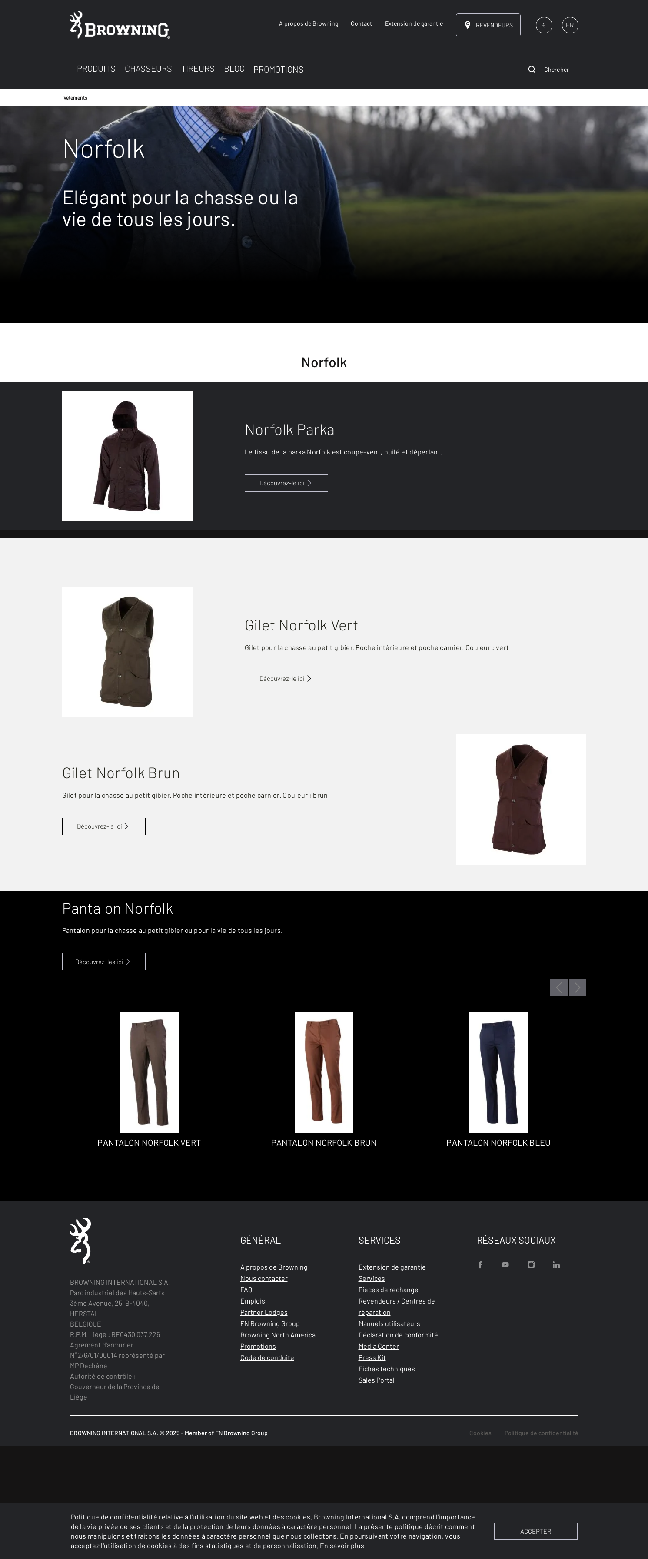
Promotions (258, 1459)
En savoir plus (342, 1545)
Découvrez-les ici (103, 1074)
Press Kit (372, 1470)
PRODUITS (96, 68)
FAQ (246, 1402)
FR (570, 25)
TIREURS (198, 68)
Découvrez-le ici (286, 483)
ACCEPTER (535, 1531)
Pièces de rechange (389, 1402)
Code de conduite (267, 1470)
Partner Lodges (264, 1425)
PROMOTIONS (278, 69)
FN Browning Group (270, 1436)
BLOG (234, 68)
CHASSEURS (148, 68)
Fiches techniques (387, 1481)
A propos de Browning (274, 1380)
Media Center (379, 1459)
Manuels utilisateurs (389, 1436)
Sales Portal (377, 1493)
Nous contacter (264, 1391)
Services (372, 1391)
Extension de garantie (392, 1380)
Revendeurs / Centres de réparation (397, 1419)
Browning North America (278, 1447)
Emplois (252, 1414)
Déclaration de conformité (398, 1447)
